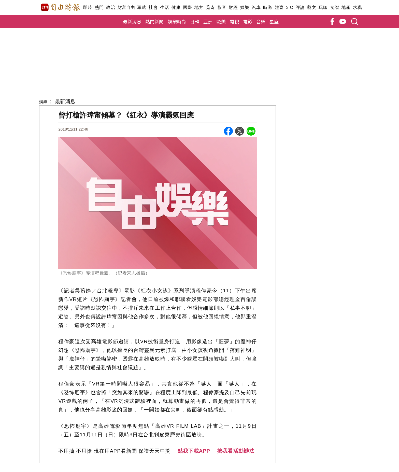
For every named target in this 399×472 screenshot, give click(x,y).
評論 (300, 7)
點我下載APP (194, 451)
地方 (198, 7)
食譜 (334, 7)
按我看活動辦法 (235, 451)
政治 (110, 7)
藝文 (311, 7)
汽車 (256, 7)
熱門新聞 (154, 21)
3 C (289, 7)
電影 (247, 21)
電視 (234, 21)
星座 (274, 21)
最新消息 (132, 21)
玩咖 (323, 7)
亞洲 (207, 21)
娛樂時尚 (177, 21)
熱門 (99, 7)
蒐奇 (210, 7)
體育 (279, 7)
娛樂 (244, 7)
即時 (87, 7)
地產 (345, 7)
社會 (153, 7)
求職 (357, 7)
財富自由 (126, 7)
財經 (233, 7)
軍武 (141, 7)
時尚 (267, 7)
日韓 (194, 21)
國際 (187, 7)
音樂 (260, 21)
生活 (164, 7)
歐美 (221, 21)
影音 (221, 7)
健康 (176, 7)
